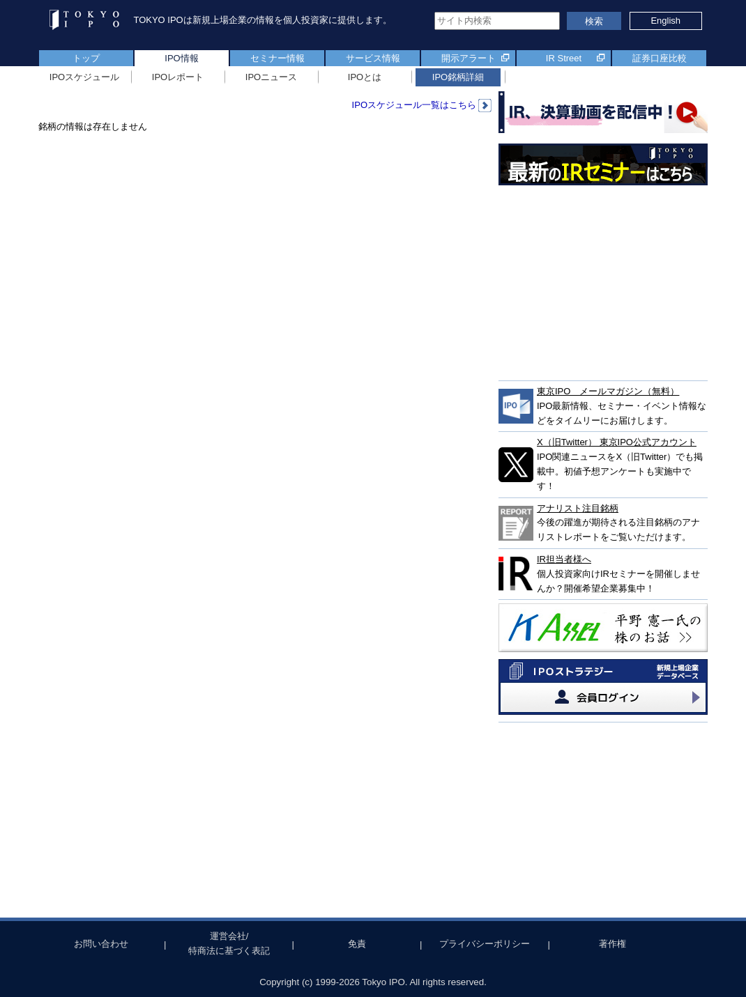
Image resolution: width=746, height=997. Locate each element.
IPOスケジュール (84, 77)
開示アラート (468, 58)
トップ (86, 58)
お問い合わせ (101, 943)
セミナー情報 (277, 58)
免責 (357, 943)
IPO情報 (181, 58)
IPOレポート (178, 77)
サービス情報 (373, 58)
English (665, 20)
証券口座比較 (659, 58)
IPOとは (364, 77)
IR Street (563, 58)
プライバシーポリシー (484, 943)
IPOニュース (271, 77)
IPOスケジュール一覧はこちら (422, 105)
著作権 (612, 943)
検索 (594, 21)
